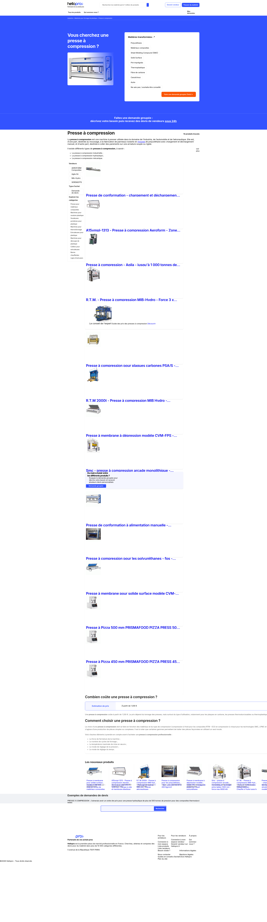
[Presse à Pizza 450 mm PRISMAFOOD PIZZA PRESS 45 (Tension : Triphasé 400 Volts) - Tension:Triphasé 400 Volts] (93, 643)
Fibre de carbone (138, 72)
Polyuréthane (136, 43)
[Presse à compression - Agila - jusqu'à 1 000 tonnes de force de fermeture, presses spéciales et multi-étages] (94, 246)
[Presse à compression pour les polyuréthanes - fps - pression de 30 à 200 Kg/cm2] (93, 540)
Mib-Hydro (76, 177)
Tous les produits (74, 12)
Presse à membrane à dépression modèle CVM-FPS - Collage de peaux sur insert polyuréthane (130, 435)
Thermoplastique (138, 67)
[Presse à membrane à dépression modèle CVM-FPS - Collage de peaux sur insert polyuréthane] (93, 416)
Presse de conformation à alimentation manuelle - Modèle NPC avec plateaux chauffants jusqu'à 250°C (129, 524)
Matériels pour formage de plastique (86, 18)
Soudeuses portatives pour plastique (76, 220)
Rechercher (160, 808)
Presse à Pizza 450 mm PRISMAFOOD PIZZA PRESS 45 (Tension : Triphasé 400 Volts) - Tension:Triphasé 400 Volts (131, 661)
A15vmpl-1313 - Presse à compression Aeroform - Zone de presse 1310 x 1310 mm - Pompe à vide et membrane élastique (131, 230)
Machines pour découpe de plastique (76, 240)
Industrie (70, 18)
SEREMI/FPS (77, 181)
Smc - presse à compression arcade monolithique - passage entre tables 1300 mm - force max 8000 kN (129, 470)
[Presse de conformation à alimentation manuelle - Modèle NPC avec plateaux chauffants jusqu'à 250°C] (93, 505)
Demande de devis (75, 191)
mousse (142, 141)
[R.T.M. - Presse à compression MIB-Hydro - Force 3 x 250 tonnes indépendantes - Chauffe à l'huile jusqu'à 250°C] (93, 280)
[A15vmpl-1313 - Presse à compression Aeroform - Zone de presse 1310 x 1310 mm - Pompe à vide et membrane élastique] (93, 210)
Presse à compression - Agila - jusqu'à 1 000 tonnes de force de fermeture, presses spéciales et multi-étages (131, 264)
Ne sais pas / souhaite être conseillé (145, 87)
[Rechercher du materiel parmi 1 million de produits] (147, 5)
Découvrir (151, 323)
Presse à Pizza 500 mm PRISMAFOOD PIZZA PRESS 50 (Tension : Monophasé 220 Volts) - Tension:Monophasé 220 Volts (132, 627)
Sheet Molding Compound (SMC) (144, 53)
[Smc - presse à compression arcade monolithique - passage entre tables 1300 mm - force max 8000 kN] (93, 451)
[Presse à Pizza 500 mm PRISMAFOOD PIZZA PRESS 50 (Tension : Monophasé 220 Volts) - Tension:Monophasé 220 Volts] (93, 609)
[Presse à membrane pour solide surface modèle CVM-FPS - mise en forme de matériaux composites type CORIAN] (93, 574)
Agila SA (75, 173)
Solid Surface (136, 58)
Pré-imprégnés (137, 63)
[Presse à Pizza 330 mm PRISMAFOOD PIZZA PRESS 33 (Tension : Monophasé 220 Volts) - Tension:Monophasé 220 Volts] (93, 677)
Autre (133, 82)
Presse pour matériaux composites (75, 206)
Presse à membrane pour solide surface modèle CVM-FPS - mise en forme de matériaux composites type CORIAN (130, 593)
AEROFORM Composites (76, 168)
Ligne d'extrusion (77, 257)
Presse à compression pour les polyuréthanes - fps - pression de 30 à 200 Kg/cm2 (129, 558)
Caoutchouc (136, 77)
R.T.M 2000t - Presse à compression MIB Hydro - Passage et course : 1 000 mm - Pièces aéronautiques (130, 400)
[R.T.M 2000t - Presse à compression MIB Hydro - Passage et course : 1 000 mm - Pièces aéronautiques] (93, 381)
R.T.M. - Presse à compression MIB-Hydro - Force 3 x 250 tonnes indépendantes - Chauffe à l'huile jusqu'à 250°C (130, 299)
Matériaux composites (140, 48)
